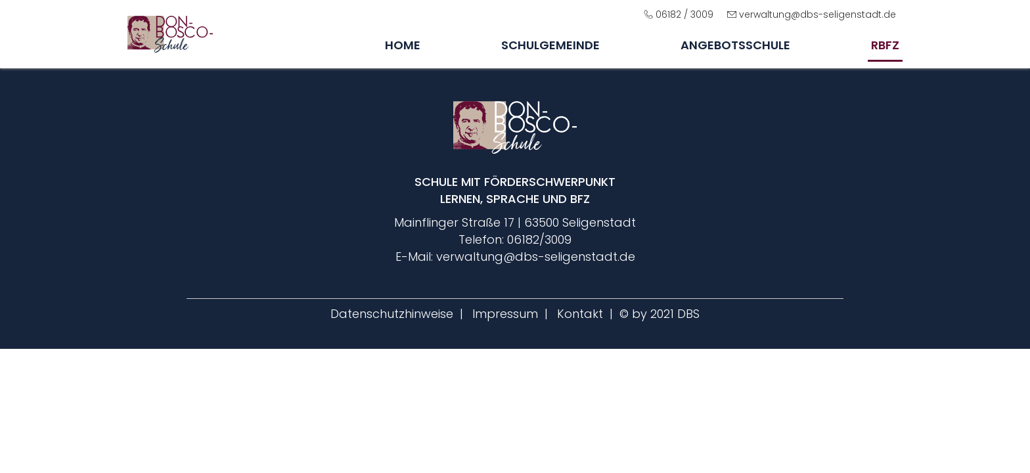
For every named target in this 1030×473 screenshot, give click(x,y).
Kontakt (580, 313)
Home (402, 45)
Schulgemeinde (550, 45)
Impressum (505, 313)
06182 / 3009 (684, 14)
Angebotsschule (735, 45)
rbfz (885, 45)
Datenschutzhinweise (391, 313)
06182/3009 (539, 239)
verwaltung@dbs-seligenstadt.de (817, 14)
